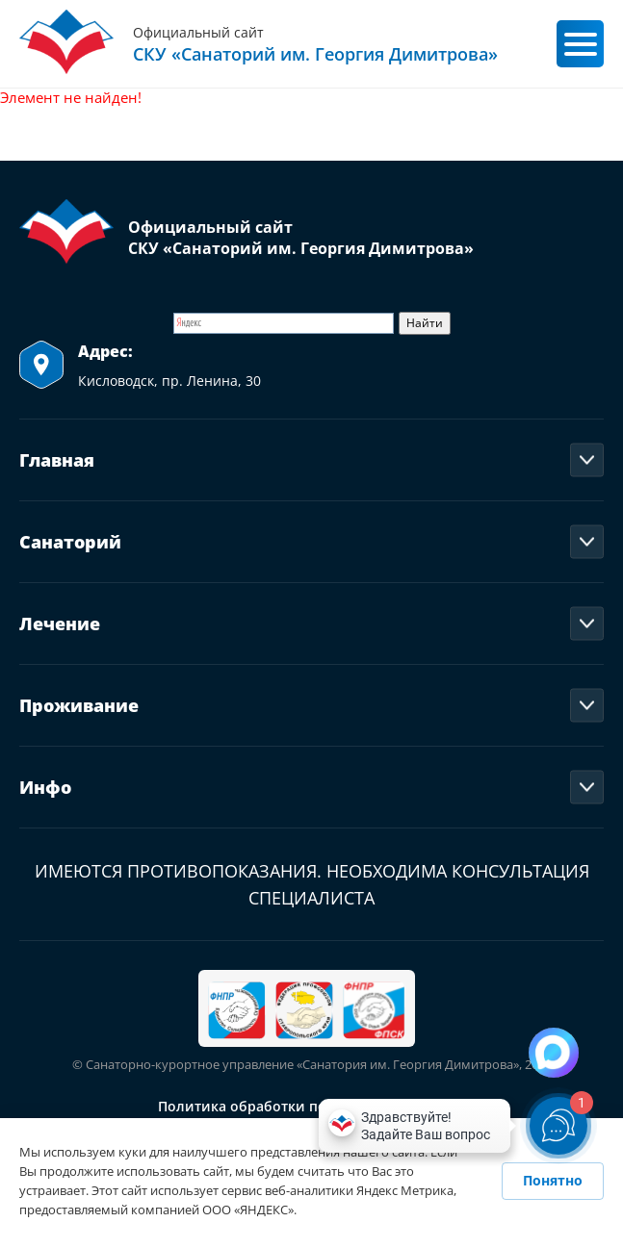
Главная (56, 459)
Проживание (79, 705)
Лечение (59, 623)
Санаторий (70, 541)
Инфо (45, 787)
